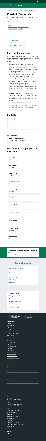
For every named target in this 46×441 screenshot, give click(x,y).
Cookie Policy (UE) (10, 426)
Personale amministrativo (12, 333)
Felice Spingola (13, 236)
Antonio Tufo (12, 157)
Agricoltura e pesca (11, 342)
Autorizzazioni (10, 350)
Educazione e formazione (12, 356)
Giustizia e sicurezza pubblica (13, 358)
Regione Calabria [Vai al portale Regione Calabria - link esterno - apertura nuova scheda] (10, 1)
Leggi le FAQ (9, 408)
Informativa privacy (11, 418)
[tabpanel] (23, 276)
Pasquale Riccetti (13, 228)
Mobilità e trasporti (11, 362)
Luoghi (8, 388)
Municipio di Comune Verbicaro (17, 138)
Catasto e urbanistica (11, 352)
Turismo (8, 368)
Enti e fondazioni (10, 329)
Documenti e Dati (10, 335)
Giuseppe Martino (13, 205)
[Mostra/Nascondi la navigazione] (1, 5)
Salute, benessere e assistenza (13, 364)
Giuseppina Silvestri (14, 213)
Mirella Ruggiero (13, 220)
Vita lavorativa (10, 370)
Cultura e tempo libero (11, 354)
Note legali (9, 420)
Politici (8, 331)
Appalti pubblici (10, 348)
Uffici (8, 327)
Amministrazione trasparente (13, 416)
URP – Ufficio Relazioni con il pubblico (14, 402)
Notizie (8, 377)
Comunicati (9, 379)
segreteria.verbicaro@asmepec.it (15, 404)
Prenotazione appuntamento (13, 410)
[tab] (22, 287)
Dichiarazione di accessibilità (13, 422)
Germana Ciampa (13, 189)
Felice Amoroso (13, 173)
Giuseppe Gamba (13, 197)
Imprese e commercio (11, 360)
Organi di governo (10, 323)
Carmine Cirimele (13, 165)
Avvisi (8, 381)
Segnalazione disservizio (12, 412)
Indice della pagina (23, 36)
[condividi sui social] (10, 22)
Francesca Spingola (14, 181)
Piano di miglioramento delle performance (15, 424)
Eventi (8, 390)
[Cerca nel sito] (37, 5)
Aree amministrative (11, 325)
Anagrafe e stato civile (11, 346)
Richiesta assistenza (11, 414)
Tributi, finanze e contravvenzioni (13, 366)
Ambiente (9, 344)
